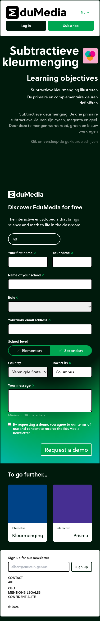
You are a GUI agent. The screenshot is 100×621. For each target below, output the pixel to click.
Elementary (29, 350)
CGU (11, 588)
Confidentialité (22, 596)
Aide (11, 582)
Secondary (71, 350)
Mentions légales (24, 592)
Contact (15, 577)
